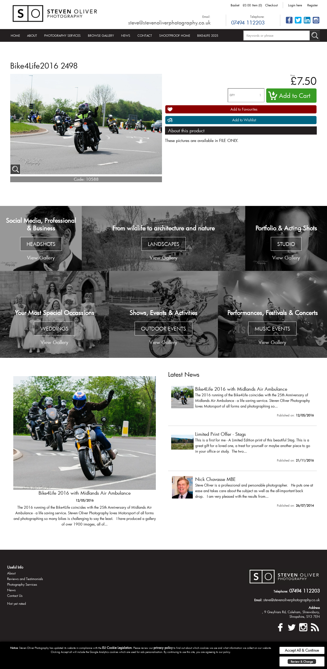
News (125, 35)
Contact (144, 35)
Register (312, 5)
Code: (79, 179)
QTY (232, 95)
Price (292, 75)
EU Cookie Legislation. (117, 648)
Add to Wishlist (244, 119)
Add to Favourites (244, 109)
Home (15, 35)
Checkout (271, 5)
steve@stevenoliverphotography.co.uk (169, 22)
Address (314, 608)
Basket (235, 5)
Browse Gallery (101, 35)
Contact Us (14, 596)
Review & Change (302, 661)
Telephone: (257, 17)
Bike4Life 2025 (207, 35)
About (32, 35)
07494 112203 (248, 22)
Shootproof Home (174, 35)
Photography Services (62, 35)
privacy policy (163, 648)
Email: (206, 17)
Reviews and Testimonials (25, 579)
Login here (295, 5)
